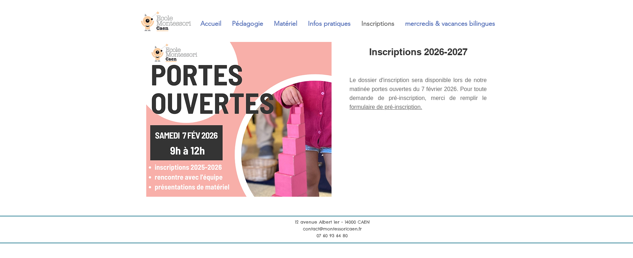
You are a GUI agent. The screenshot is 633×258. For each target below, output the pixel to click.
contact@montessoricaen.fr (332, 228)
